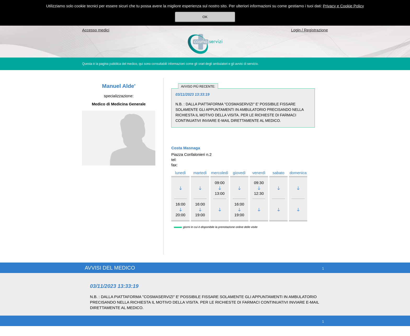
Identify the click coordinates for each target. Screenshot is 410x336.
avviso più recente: (198, 86)
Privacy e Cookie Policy (343, 6)
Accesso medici (95, 30)
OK (204, 17)
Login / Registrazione (309, 30)
